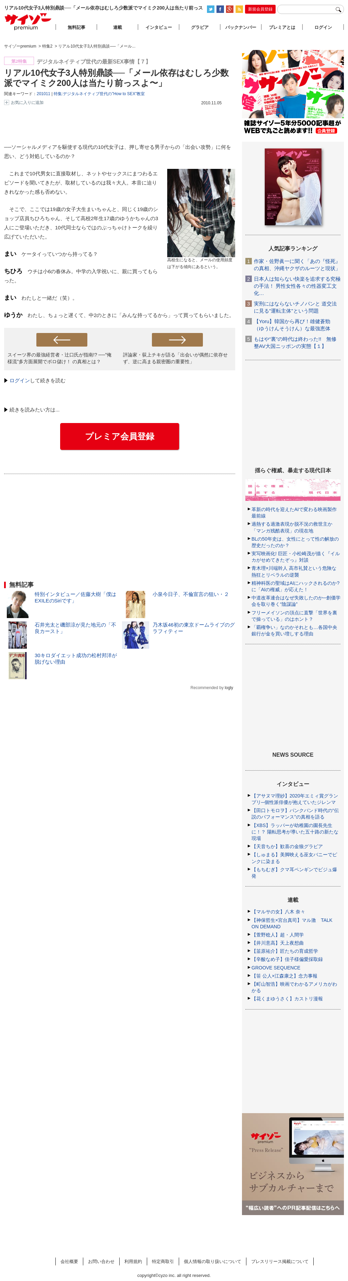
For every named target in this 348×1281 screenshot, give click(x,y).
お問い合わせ (101, 1261)
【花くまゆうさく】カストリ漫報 (287, 998)
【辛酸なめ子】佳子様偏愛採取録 (287, 959)
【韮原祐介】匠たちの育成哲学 (284, 951)
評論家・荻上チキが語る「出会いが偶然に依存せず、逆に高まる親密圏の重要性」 (175, 358)
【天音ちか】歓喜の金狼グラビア (287, 846)
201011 (43, 93)
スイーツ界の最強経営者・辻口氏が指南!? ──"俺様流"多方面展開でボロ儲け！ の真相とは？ (59, 358)
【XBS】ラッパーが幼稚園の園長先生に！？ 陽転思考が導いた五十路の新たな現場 (294, 832)
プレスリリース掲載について (280, 1261)
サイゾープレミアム (28, 21)
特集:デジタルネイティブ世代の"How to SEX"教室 (99, 93)
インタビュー (158, 27)
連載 (117, 27)
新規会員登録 (260, 9)
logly (229, 687)
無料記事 (76, 27)
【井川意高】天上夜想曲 (277, 943)
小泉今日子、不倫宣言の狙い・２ (191, 594)
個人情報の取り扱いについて (212, 1261)
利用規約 (133, 1261)
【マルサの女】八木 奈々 (278, 911)
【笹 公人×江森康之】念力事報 (284, 976)
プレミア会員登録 (119, 436)
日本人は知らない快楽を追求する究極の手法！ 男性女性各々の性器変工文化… (297, 286)
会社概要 (69, 1261)
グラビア (200, 27)
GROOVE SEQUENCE (275, 967)
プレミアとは (282, 27)
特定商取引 (163, 1261)
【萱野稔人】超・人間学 (277, 934)
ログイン (20, 380)
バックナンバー (240, 27)
